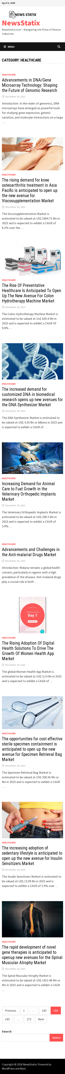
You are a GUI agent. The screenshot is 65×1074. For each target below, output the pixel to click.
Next (41, 1019)
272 (29, 1019)
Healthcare (9, 74)
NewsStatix (21, 22)
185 (7, 1019)
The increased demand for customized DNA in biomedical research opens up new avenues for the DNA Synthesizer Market (32, 397)
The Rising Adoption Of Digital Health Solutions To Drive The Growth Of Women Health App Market (28, 651)
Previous (10, 1011)
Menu (9, 46)
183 (44, 1011)
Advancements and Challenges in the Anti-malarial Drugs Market (31, 552)
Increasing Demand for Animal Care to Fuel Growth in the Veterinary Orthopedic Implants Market (29, 491)
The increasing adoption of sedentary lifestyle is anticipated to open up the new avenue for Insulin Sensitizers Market (32, 855)
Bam (23, 1068)
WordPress (8, 1068)
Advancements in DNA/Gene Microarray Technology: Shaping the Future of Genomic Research (29, 85)
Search (7, 1031)
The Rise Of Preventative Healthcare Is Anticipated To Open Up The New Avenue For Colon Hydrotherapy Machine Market (31, 293)
